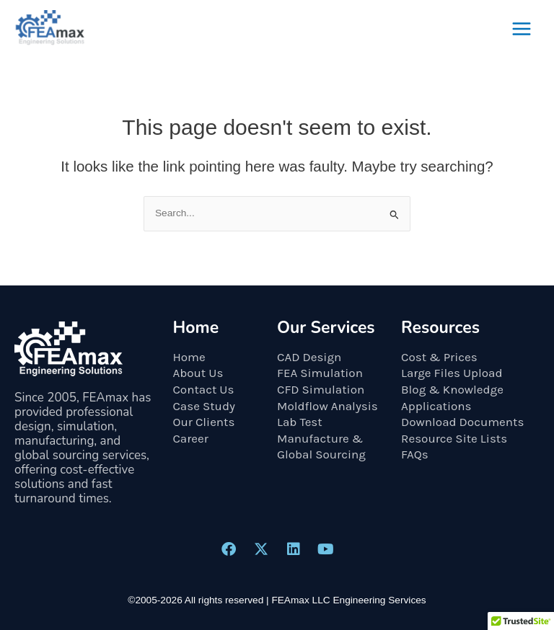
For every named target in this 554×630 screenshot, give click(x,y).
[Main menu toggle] (522, 29)
